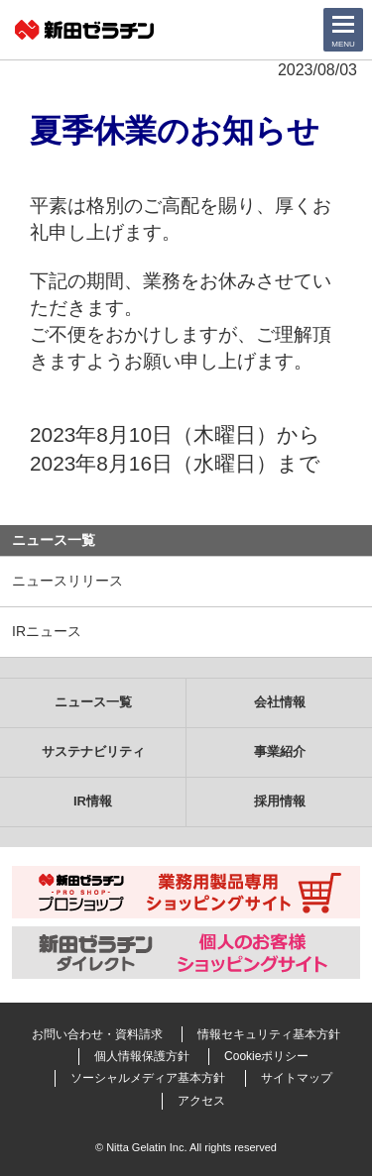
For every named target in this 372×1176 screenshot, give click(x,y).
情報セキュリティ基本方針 (268, 1034)
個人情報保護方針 (141, 1056)
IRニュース (46, 631)
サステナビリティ (93, 751)
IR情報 (92, 801)
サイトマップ (296, 1078)
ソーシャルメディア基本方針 (147, 1078)
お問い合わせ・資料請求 (97, 1034)
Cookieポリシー (266, 1056)
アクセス (201, 1101)
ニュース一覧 (53, 540)
